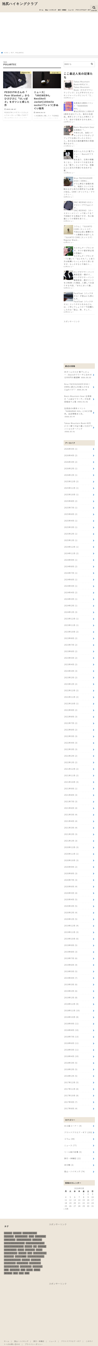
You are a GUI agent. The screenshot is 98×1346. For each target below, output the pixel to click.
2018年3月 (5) (70, 1054)
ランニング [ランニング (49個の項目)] (37, 1257)
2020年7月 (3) (70, 873)
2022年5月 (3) (70, 731)
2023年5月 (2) (70, 654)
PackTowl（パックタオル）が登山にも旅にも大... (84, 295)
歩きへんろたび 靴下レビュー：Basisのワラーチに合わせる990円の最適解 (78, 374)
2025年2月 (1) (70, 531)
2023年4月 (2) (70, 660)
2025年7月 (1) (70, 505)
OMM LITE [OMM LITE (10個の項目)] (37, 1231)
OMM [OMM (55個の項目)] (31, 1227)
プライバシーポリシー (34, 1335)
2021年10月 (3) (71, 776)
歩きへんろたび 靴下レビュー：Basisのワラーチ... (84, 154)
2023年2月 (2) (70, 673)
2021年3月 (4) (70, 822)
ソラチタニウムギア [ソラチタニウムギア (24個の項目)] (35, 1247)
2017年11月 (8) (71, 1080)
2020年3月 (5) (70, 899)
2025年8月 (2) (70, 499)
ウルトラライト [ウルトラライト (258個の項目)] (11, 1244)
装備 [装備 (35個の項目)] (27, 1264)
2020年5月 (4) (70, 886)
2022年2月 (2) (70, 751)
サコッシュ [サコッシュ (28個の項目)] (9, 1247)
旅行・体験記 (62, 10)
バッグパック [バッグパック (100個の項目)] (10, 1254)
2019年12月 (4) (71, 919)
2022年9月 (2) (70, 705)
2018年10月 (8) (71, 1009)
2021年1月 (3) (70, 835)
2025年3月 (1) (70, 524)
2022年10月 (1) (71, 699)
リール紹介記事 (73, 1143)
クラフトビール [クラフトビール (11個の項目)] (40, 1244)
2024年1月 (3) (70, 608)
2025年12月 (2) (71, 479)
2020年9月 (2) (70, 860)
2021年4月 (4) (70, 815)
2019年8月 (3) (70, 944)
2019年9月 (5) (70, 938)
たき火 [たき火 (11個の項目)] (20, 1240)
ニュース (71, 10)
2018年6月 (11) (71, 1035)
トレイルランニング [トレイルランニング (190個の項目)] (12, 1251)
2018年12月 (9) (71, 996)
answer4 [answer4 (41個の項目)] (17, 1224)
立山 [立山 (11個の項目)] (21, 1264)
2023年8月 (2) (70, 634)
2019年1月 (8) (70, 990)
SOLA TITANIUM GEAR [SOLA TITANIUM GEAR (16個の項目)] (14, 1237)
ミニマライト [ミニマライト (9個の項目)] (35, 1254)
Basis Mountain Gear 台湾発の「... (84, 128)
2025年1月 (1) (70, 537)
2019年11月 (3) (71, 925)
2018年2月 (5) (70, 1061)
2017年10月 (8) (71, 1087)
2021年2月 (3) (70, 828)
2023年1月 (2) (70, 679)
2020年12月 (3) (71, 841)
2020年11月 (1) (71, 848)
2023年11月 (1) (71, 621)
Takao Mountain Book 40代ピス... (82, 83)
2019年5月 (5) (70, 964)
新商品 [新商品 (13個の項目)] (37, 1261)
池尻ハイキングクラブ (20, 4)
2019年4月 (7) (70, 970)
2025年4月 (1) (70, 518)
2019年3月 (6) (70, 977)
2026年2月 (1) (70, 466)
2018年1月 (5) (70, 1067)
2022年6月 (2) (70, 725)
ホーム (41, 10)
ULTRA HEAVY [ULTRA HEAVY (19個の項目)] (10, 1240)
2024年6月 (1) (70, 576)
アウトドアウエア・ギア (83, 10)
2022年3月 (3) (70, 744)
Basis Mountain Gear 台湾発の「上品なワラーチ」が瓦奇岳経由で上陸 (78, 398)
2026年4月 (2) (70, 453)
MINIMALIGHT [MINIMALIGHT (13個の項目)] (21, 1227)
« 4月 (66, 1199)
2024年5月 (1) (70, 583)
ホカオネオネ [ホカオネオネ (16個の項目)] (22, 1254)
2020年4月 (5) (70, 893)
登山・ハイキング (50, 10)
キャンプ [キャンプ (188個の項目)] (22, 1244)
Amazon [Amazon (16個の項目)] (8, 1224)
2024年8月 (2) (70, 563)
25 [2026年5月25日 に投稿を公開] (66, 1196)
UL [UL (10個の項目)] (35, 1237)
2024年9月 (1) (70, 557)
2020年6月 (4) (70, 880)
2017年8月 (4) (70, 1100)
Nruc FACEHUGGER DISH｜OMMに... (83, 179)
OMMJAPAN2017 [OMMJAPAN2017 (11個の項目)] (24, 1231)
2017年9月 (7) (70, 1093)
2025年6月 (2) (70, 511)
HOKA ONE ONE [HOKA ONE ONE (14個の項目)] (29, 1224)
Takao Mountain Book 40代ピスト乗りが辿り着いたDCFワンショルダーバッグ (78, 425)
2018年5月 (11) (71, 1041)
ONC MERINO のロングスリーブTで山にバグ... (83, 204)
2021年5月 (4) (70, 809)
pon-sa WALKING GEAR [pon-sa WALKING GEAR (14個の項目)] (14, 1234)
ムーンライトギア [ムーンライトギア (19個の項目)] (11, 1257)
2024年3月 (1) (70, 595)
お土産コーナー (73, 1117)
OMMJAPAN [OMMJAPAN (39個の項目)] (40, 1227)
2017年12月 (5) (71, 1074)
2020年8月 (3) (70, 867)
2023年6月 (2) (70, 647)
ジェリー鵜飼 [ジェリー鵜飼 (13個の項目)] (21, 1247)
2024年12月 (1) (71, 544)
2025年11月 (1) (71, 486)
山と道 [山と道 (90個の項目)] (29, 1261)
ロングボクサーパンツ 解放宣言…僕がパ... (84, 272)
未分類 (68, 1156)
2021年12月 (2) (71, 764)
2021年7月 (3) (70, 796)
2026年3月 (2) (70, 460)
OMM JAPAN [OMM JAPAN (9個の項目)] (10, 1231)
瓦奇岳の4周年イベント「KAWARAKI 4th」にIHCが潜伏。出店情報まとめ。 (78, 411)
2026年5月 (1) (70, 447)
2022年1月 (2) (70, 757)
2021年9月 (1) (70, 783)
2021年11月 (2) (71, 770)
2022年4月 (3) (70, 738)
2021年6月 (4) (70, 802)
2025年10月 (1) (71, 492)
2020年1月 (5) (70, 912)
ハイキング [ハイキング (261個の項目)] (36, 1251)
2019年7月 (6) (70, 951)
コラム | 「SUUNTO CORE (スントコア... (83, 227)
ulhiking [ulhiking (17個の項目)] (41, 1237)
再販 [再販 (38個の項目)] (6, 1261)
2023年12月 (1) (71, 615)
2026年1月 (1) (70, 473)
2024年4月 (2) (70, 589)
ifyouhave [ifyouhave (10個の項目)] (9, 1227)
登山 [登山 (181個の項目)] (15, 1264)
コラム (69, 1130)
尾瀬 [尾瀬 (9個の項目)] (23, 1261)
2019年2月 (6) (70, 983)
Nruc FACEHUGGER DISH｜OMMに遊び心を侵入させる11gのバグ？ (78, 386)
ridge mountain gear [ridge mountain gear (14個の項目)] (35, 1234)
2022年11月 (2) (71, 692)
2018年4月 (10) (71, 1048)
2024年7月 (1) (70, 570)
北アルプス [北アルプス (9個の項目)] (14, 1261)
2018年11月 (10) (72, 1003)
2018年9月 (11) (71, 1016)
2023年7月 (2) (70, 641)
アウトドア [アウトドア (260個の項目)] (30, 1240)
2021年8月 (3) (70, 789)
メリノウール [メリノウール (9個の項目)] (26, 1257)
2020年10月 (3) (71, 854)
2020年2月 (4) (70, 906)
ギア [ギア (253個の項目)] (29, 1244)
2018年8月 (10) (71, 1022)
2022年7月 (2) (70, 718)
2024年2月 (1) (70, 602)
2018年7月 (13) (71, 1029)
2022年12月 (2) (71, 686)
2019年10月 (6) (71, 932)
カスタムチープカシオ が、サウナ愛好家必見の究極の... (84, 250)
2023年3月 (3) (70, 667)
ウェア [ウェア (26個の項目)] (39, 1240)
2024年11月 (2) (71, 550)
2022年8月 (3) (70, 712)
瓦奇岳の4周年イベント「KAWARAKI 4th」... (83, 105)
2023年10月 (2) (71, 628)
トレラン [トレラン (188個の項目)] (25, 1251)
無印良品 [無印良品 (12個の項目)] (8, 1264)
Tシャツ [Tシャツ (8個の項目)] (28, 1237)
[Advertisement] (49, 32)
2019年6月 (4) (70, 957)
